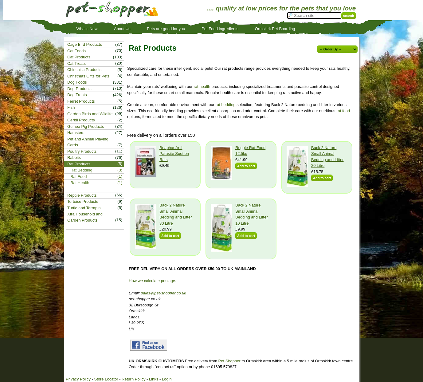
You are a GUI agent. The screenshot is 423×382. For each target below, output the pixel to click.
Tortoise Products (82, 201)
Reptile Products (81, 195)
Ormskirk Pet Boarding (275, 28)
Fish (71, 107)
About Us (122, 28)
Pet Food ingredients (220, 28)
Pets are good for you (166, 28)
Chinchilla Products (84, 69)
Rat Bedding (81, 170)
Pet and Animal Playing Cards (87, 142)
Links (153, 379)
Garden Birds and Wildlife (89, 114)
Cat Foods (76, 51)
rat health (202, 86)
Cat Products (78, 57)
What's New (87, 28)
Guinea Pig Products (85, 126)
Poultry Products (81, 151)
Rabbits (74, 157)
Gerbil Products (81, 120)
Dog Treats (77, 95)
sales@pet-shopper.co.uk (163, 293)
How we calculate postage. (152, 280)
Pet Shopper (229, 361)
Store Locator (106, 379)
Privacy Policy (78, 379)
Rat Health (79, 182)
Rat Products (78, 164)
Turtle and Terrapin (83, 208)
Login (167, 379)
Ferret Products (81, 101)
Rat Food (78, 176)
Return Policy (133, 379)
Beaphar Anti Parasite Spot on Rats (174, 153)
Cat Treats (76, 63)
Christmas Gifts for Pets (88, 76)
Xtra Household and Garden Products (85, 217)
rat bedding (226, 104)
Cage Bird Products (84, 44)
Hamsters (75, 132)
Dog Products (79, 88)
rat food (343, 110)
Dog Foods (77, 82)
